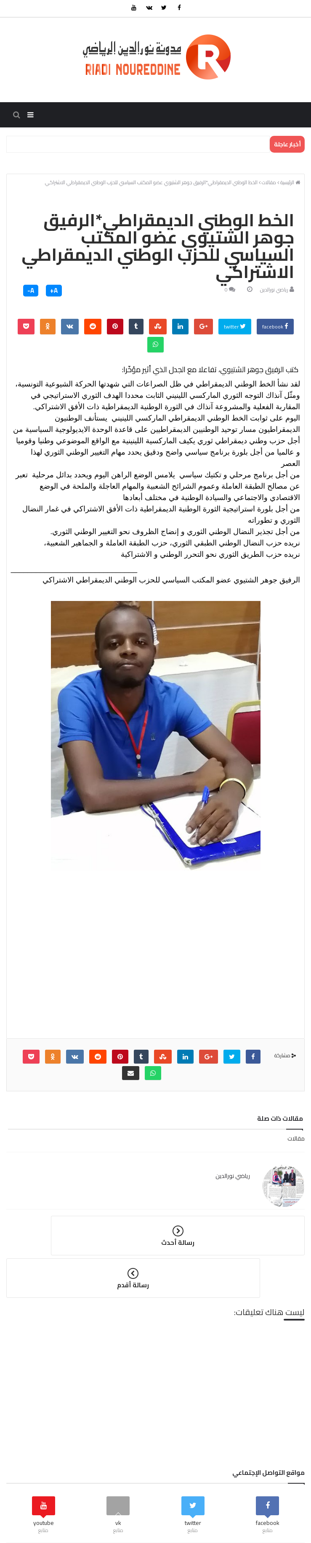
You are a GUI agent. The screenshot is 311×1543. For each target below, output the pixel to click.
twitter (235, 331)
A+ (54, 295)
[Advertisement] (155, 971)
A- (30, 295)
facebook (275, 331)
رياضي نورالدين (274, 294)
